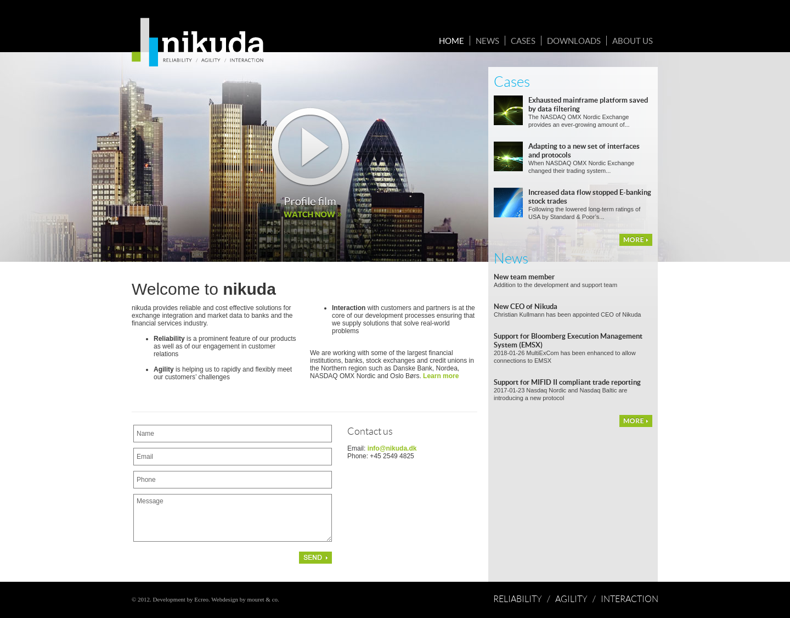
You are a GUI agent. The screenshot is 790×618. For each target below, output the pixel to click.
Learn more (441, 376)
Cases (523, 41)
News (487, 41)
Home (451, 41)
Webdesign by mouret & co (244, 599)
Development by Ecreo (180, 599)
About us (632, 41)
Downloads (574, 41)
